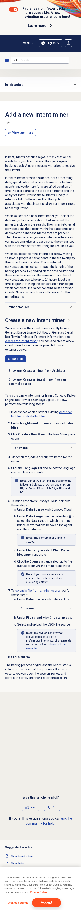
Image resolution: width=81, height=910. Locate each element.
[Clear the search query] (64, 60)
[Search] (40, 60)
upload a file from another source (38, 590)
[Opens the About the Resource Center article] (68, 43)
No (54, 807)
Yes (33, 807)
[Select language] (50, 43)
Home (7, 60)
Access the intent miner (21, 341)
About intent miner (21, 856)
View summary (20, 132)
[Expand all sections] (15, 358)
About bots (17, 863)
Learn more (40, 25)
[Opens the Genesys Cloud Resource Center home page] (10, 43)
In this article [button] (40, 84)
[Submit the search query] (15, 60)
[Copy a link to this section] (8, 123)
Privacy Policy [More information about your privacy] (38, 891)
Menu (26, 43)
